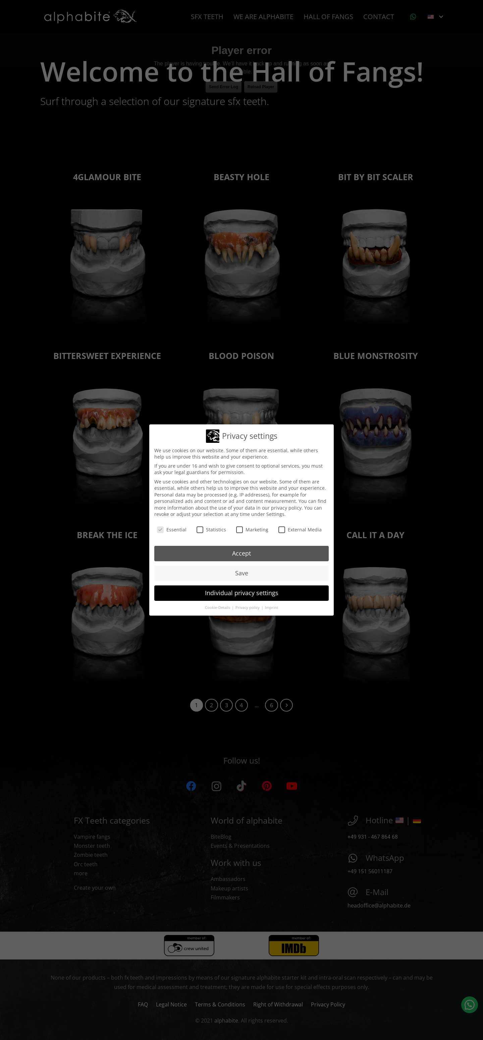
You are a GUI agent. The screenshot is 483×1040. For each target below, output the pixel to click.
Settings (275, 512)
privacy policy (286, 506)
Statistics (211, 527)
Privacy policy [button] (248, 605)
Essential (171, 527)
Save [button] (241, 571)
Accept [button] (241, 551)
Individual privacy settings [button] (241, 591)
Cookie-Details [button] (218, 605)
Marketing (252, 527)
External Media (300, 527)
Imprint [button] (271, 605)
